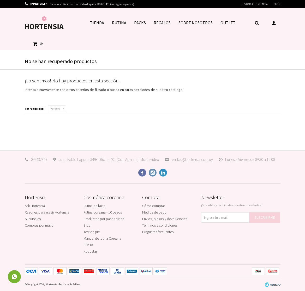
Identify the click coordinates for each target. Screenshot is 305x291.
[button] (257, 22)
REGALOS (162, 22)
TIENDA (97, 22)
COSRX (88, 244)
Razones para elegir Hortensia (47, 212)
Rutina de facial (94, 205)
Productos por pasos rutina (103, 218)
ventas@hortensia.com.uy (192, 159)
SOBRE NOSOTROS (195, 22)
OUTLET (228, 22)
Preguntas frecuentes (158, 231)
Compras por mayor (40, 225)
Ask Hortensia (35, 205)
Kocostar (90, 251)
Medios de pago (154, 212)
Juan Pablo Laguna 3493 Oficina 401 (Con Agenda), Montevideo (108, 159)
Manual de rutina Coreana (102, 238)
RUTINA (119, 22)
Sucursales (33, 218)
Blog (276, 4)
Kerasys (55, 109)
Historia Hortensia (255, 4)
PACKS (140, 22)
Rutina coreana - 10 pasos (102, 212)
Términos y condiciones (159, 225)
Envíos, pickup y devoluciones (164, 218)
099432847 (39, 159)
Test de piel (91, 231)
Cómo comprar (153, 205)
